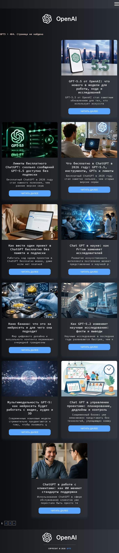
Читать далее (89, 111)
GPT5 (69, 548)
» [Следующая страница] (14, 523)
